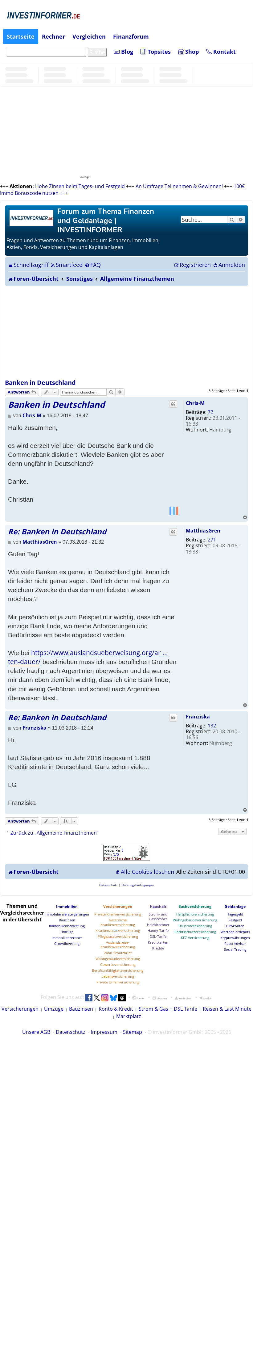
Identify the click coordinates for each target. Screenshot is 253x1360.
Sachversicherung (195, 906)
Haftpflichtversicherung (195, 914)
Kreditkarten (158, 942)
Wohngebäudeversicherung (118, 958)
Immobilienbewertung (67, 926)
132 (212, 725)
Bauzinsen (67, 920)
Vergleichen (89, 36)
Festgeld (235, 920)
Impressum (104, 1032)
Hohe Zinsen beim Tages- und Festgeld (80, 186)
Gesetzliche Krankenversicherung (117, 922)
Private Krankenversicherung (117, 914)
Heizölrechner (158, 924)
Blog (123, 51)
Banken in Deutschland (40, 382)
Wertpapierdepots (235, 931)
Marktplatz (128, 1016)
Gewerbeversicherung (118, 964)
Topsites (156, 51)
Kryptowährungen (235, 937)
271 (212, 539)
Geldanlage (235, 906)
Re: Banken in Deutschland (57, 531)
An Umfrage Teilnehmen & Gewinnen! (179, 186)
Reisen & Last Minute (227, 1008)
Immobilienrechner (66, 937)
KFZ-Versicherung (195, 937)
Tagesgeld (235, 914)
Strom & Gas (153, 1008)
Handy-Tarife (158, 930)
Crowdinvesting (67, 943)
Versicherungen (117, 906)
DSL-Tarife (158, 936)
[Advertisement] (127, 332)
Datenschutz (70, 1032)
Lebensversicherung (118, 976)
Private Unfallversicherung (117, 982)
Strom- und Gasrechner (158, 916)
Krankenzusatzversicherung (118, 930)
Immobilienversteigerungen (67, 914)
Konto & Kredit (116, 1008)
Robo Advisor (235, 943)
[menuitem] (66, 264)
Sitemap (132, 1032)
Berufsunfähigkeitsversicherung (117, 970)
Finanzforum (131, 36)
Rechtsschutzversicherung (195, 931)
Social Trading (235, 949)
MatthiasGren (203, 530)
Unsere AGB (36, 1032)
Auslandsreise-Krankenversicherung (117, 944)
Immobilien (67, 906)
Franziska (198, 716)
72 (210, 412)
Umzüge (66, 931)
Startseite (21, 36)
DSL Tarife (185, 1008)
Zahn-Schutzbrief (118, 952)
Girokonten (235, 926)
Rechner (53, 36)
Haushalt (158, 906)
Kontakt (221, 51)
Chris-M (195, 403)
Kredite (158, 948)
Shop (188, 51)
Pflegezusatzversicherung (118, 936)
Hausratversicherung (195, 926)
